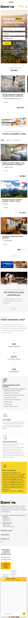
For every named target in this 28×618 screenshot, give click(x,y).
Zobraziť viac (14, 256)
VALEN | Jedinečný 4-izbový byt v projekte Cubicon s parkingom (13, 95)
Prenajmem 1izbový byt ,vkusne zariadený (12, 237)
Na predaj (8, 140)
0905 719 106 (6, 525)
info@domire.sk (6, 520)
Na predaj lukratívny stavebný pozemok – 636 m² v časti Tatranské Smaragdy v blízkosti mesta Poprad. (12, 200)
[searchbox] (14, 29)
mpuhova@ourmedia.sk (8, 526)
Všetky (2, 140)
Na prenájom (17, 140)
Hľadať (6, 43)
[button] (8, 112)
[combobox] (14, 29)
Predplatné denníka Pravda (6, 565)
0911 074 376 (6, 519)
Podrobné (19, 43)
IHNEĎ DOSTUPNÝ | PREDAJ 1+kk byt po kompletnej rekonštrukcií (13, 163)
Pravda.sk (22, 484)
